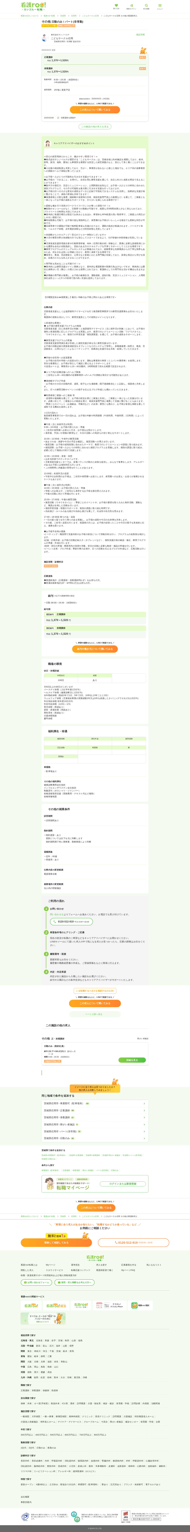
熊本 (56, 1377)
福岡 (36, 1377)
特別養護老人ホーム (144, 1416)
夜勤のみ (52, 1448)
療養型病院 (61, 1416)
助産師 (55, 1390)
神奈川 (37, 1351)
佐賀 (43, 1377)
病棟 (23, 1403)
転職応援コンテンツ (80, 1270)
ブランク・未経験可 (133, 1484)
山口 (56, 1367)
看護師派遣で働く (104, 1270)
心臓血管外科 (152, 1461)
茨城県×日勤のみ (49, 1159)
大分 (63, 1377)
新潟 (38, 1346)
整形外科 (51, 1466)
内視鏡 (145, 1403)
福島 (80, 1340)
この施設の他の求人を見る (95, 126)
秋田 (67, 1340)
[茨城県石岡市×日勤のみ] (95, 1138)
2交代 (23, 1448)
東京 (29, 1351)
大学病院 (36, 1416)
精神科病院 (74, 1416)
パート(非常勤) (102, 1170)
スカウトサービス (54, 1270)
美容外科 (25, 1461)
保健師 (46, 1390)
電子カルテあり (152, 1484)
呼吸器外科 (138, 1461)
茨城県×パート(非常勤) (132, 1155)
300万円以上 (27, 1435)
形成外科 (62, 1466)
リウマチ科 (26, 1471)
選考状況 (75, 1265)
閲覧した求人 (27, 1270)
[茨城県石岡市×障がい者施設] (95, 1124)
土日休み (53, 1484)
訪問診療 (136, 1403)
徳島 (29, 1372)
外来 (29, 1403)
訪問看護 (81, 1403)
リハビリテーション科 (44, 1471)
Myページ (50, 1265)
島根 (50, 1367)
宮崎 (69, 1377)
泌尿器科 (121, 1466)
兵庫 (43, 1361)
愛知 (29, 1356)
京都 (36, 1361)
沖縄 (85, 1377)
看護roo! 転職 (49, 16)
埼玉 (45, 1351)
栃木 (65, 1351)
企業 (158, 1422)
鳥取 (43, 1367)
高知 (50, 1372)
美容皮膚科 (37, 1461)
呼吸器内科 (57, 1461)
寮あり (105, 1484)
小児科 (72, 1466)
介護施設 (128, 1416)
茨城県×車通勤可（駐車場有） (54, 1155)
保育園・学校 (122, 1403)
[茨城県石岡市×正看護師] (95, 1110)
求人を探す (101, 1265)
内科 (47, 1461)
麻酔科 (162, 1466)
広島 (29, 1367)
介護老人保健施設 (29, 1422)
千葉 (52, 1351)
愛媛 (43, 1372)
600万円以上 (71, 1435)
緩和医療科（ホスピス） (85, 1471)
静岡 (43, 1356)
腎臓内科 (106, 1461)
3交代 (31, 1448)
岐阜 (36, 1356)
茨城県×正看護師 (76, 1155)
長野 (71, 1346)
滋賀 (50, 1361)
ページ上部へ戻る (95, 1014)
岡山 (36, 1367)
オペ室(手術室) (41, 1403)
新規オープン (27, 1484)
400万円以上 (41, 1435)
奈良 (56, 1361)
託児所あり (116, 1484)
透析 (72, 1403)
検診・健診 (108, 1403)
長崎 (49, 1377)
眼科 (91, 1466)
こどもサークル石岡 (90, 16)
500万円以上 (56, 1435)
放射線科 (152, 1466)
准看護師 (76, 1170)
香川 (36, 1372)
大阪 (29, 1361)
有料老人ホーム (47, 1422)
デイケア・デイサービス (69, 1422)
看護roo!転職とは (29, 1265)
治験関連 (155, 1403)
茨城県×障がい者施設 (111, 1155)
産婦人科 (82, 1466)
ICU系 (65, 1403)
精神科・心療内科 (137, 1466)
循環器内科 (83, 1461)
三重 (50, 1356)
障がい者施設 (88, 1170)
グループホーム (91, 1422)
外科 (128, 1461)
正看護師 (66, 1170)
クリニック (87, 1416)
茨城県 (63, 16)
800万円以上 (100, 1435)
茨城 (58, 1351)
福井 (58, 1346)
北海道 (39, 1340)
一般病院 (25, 1416)
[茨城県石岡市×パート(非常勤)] (95, 1131)
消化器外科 (26, 1466)
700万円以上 (85, 1435)
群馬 (72, 1351)
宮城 (60, 1340)
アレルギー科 (64, 1471)
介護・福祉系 (94, 1403)
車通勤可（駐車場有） (51, 1170)
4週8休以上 (41, 1484)
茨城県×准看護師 (93, 1155)
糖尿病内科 (118, 1461)
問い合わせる (57, 914)
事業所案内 (26, 1502)
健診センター (131, 1422)
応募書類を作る (128, 1265)
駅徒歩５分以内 (67, 1484)
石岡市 (74, 16)
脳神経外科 (39, 1466)
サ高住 (104, 1422)
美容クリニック (102, 1416)
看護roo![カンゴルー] (29, 16)
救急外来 (55, 1403)
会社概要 (25, 1497)
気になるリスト (154, 1265)
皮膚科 (112, 1466)
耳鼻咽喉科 (100, 1466)
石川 (51, 1346)
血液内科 (95, 1461)
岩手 (54, 1340)
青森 (47, 1340)
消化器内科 (70, 1461)
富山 (45, 1346)
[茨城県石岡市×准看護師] (95, 1117)
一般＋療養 (48, 1416)
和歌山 (64, 1361)
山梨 (65, 1346)
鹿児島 (77, 1377)
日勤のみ (114, 1170)
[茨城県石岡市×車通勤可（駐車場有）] (95, 1103)
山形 (74, 1340)
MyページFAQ (128, 1270)
